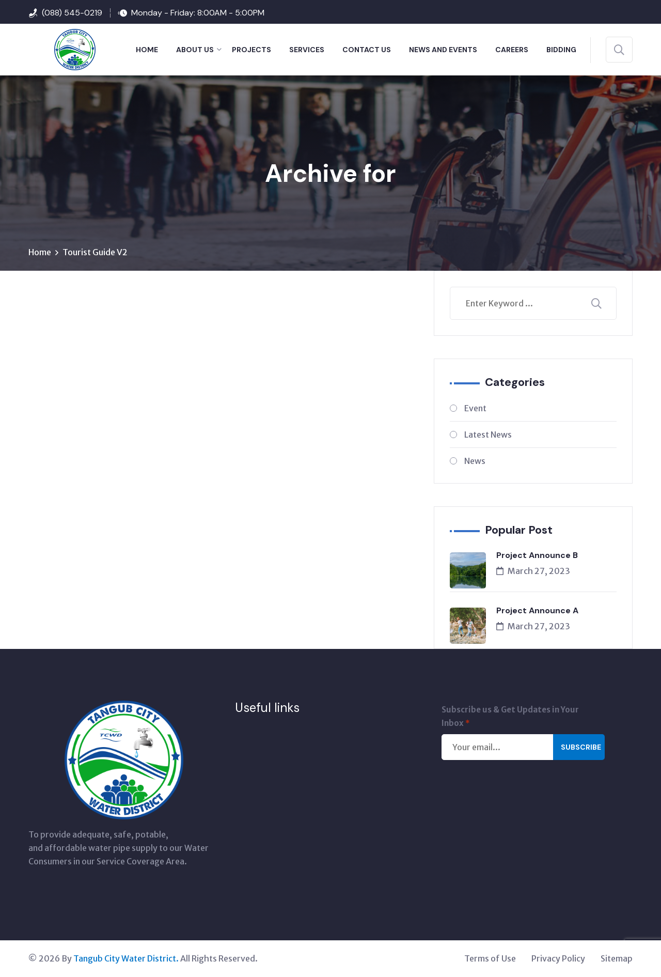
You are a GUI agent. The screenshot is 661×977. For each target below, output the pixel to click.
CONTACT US (366, 49)
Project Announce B (537, 555)
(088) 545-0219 (72, 12)
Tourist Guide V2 (95, 252)
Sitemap (617, 959)
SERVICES (306, 49)
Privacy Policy (558, 959)
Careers (511, 49)
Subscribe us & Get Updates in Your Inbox (510, 718)
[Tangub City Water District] (62, 48)
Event (475, 409)
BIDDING (561, 49)
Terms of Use (490, 959)
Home (39, 252)
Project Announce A (537, 611)
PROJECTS (251, 49)
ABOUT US (195, 49)
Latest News (488, 435)
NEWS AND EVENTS (443, 49)
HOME (147, 49)
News (474, 461)
